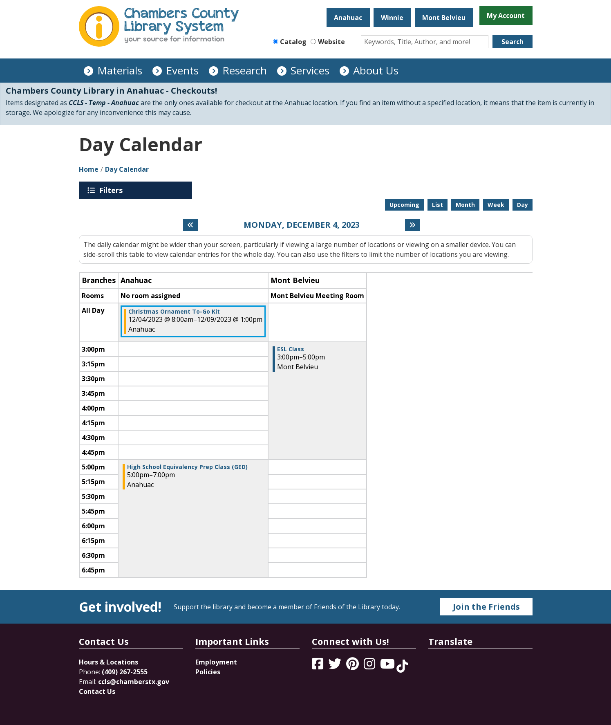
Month (465, 205)
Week (496, 205)
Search (512, 41)
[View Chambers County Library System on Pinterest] (353, 666)
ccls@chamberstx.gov (133, 681)
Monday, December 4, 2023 (302, 225)
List (437, 205)
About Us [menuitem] (375, 70)
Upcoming (404, 205)
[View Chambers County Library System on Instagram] (370, 666)
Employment (216, 662)
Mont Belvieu (444, 17)
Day (522, 205)
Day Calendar (127, 169)
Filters (112, 190)
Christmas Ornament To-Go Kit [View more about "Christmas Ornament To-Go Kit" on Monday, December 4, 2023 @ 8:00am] (174, 311)
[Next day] (412, 225)
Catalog (293, 41)
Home (88, 169)
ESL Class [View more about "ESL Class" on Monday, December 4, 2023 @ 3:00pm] (290, 349)
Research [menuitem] (244, 70)
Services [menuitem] (310, 70)
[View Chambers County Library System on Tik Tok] (402, 666)
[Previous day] (190, 225)
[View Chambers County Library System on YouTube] (388, 666)
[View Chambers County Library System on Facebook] (318, 666)
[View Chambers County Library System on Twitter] (335, 666)
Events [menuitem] (182, 70)
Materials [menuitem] (119, 70)
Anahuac (348, 17)
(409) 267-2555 (125, 671)
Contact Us (97, 691)
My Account (506, 15)
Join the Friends (486, 606)
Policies (207, 671)
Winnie (392, 17)
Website (331, 41)
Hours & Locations (108, 662)
